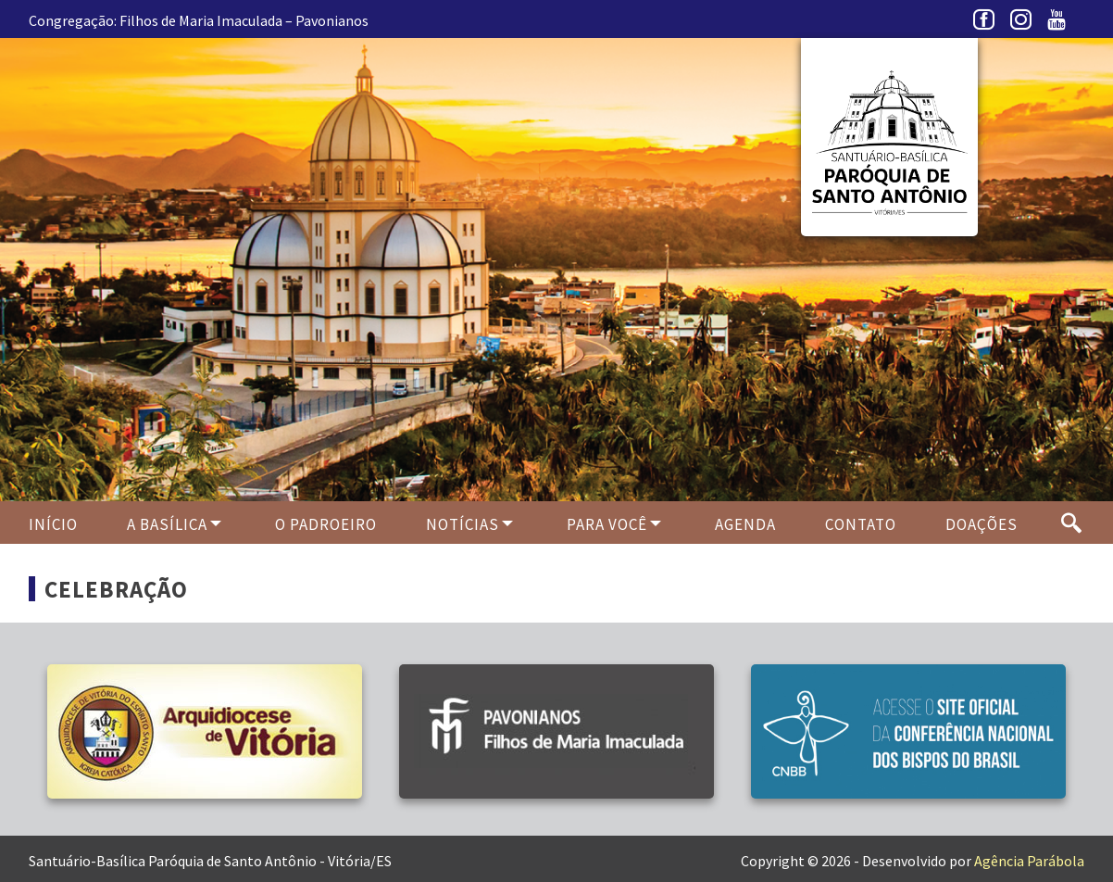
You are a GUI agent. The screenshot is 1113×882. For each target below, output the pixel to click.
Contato (860, 524)
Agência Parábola (1029, 860)
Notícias (462, 524)
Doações (981, 524)
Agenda (745, 524)
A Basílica (167, 524)
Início (53, 524)
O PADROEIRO (326, 524)
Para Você (607, 524)
